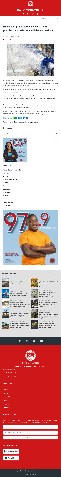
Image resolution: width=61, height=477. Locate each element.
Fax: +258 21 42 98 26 (9, 376)
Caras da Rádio (7, 397)
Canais (5, 400)
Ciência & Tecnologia (10, 179)
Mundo (5, 196)
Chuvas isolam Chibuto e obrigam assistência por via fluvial (18, 284)
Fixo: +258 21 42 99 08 (9, 372)
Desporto (6, 186)
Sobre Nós (6, 389)
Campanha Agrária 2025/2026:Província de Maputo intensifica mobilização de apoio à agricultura (49, 315)
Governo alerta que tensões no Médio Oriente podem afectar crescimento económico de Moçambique (48, 284)
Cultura (5, 183)
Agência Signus (32, 474)
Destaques (6, 189)
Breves (12, 40)
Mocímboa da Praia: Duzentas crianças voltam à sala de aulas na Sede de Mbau (19, 325)
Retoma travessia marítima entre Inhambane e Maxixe (18, 294)
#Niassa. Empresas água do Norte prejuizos (22, 122)
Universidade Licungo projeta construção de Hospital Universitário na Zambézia (19, 315)
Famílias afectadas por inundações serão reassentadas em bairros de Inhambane (20, 304)
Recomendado (8, 202)
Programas (6, 404)
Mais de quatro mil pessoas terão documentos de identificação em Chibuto (47, 294)
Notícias (6, 173)
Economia (6, 192)
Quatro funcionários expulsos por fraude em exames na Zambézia (48, 304)
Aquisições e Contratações (12, 170)
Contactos (6, 407)
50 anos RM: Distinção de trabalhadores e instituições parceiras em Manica (47, 325)
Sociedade (6, 205)
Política (5, 199)
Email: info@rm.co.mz (9, 369)
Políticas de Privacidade (30, 472)
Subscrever (30, 438)
